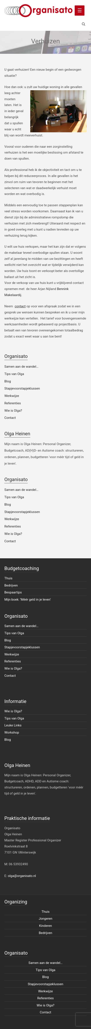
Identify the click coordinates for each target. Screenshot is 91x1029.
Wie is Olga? (13, 411)
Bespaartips (13, 592)
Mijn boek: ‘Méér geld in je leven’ (27, 599)
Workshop (11, 732)
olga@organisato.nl (22, 876)
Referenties (12, 403)
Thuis (8, 578)
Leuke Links (13, 725)
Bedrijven (11, 585)
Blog (7, 381)
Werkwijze (11, 396)
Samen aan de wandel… (21, 367)
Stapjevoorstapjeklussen (22, 388)
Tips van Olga (14, 374)
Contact (10, 418)
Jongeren (45, 919)
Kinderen (45, 926)
